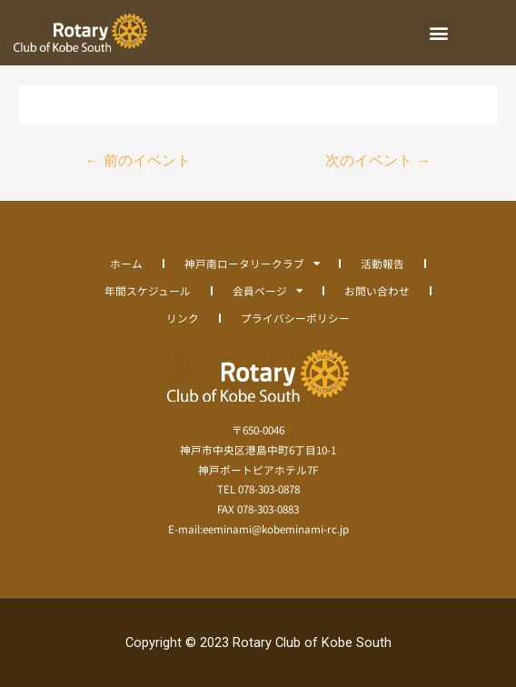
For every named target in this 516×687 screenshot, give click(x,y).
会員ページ (268, 290)
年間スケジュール (147, 290)
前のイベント (138, 161)
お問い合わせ (377, 290)
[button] (438, 32)
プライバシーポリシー (295, 317)
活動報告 (382, 263)
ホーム (126, 263)
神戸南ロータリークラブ (252, 263)
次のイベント (378, 161)
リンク (182, 317)
